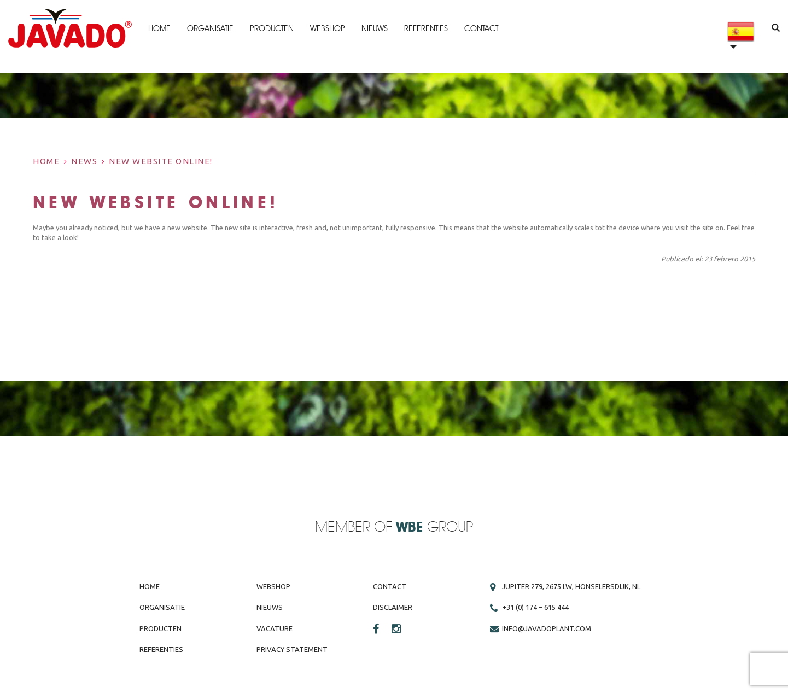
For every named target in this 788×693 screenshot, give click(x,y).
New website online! (161, 161)
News (84, 161)
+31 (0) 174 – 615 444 (535, 607)
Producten (272, 28)
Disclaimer (392, 607)
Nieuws (374, 28)
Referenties (426, 28)
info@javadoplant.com (546, 628)
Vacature (274, 628)
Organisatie (210, 28)
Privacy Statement (292, 649)
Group (434, 527)
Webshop (327, 28)
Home (159, 28)
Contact (481, 28)
